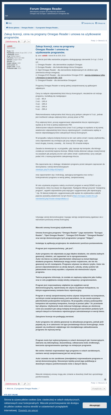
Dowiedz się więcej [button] (28, 410)
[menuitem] (9, 23)
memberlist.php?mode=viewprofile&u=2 (52, 198)
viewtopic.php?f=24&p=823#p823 (49, 169)
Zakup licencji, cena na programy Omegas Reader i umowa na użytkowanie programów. (52, 36)
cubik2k (9, 46)
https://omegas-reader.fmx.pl (85, 196)
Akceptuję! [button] (94, 405)
